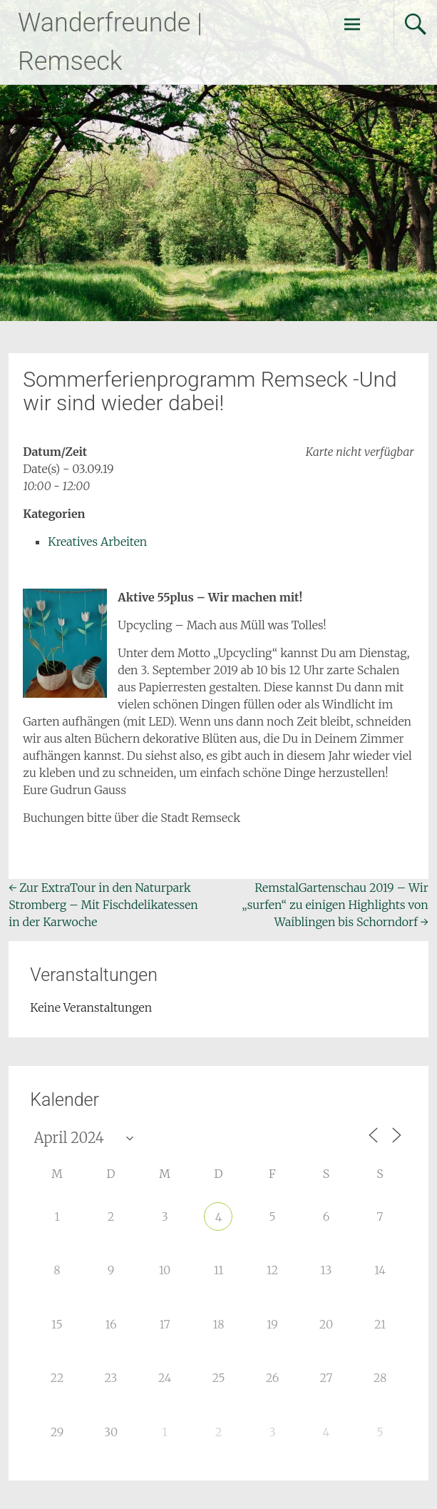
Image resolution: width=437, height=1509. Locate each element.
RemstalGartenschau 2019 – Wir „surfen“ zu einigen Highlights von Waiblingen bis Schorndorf (335, 904)
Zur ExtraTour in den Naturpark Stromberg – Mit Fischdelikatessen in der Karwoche (103, 904)
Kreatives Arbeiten (97, 541)
